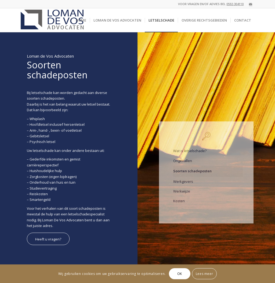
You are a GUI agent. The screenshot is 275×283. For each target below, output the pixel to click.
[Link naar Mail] (251, 4)
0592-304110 (235, 4)
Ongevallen (182, 164)
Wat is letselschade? (190, 154)
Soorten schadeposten (192, 174)
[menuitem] (81, 20)
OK (179, 273)
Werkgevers (183, 185)
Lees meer (204, 273)
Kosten (179, 204)
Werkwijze (181, 195)
